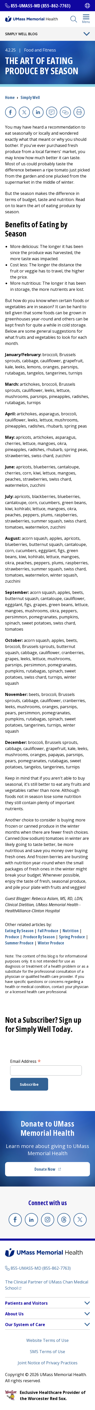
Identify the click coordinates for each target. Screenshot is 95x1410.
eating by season (19, 930)
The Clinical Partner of (46, 1285)
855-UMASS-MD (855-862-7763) (40, 6)
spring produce (72, 937)
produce (12, 937)
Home (10, 97)
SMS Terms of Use (47, 1351)
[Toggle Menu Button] (86, 34)
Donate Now (58, 1170)
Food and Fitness (40, 50)
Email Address (25, 1061)
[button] (87, 1303)
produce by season (39, 937)
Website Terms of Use (47, 1340)
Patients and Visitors (26, 1303)
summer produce (19, 943)
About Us (14, 1314)
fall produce (48, 930)
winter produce (51, 943)
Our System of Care (25, 1324)
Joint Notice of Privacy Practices (48, 1363)
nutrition (71, 930)
